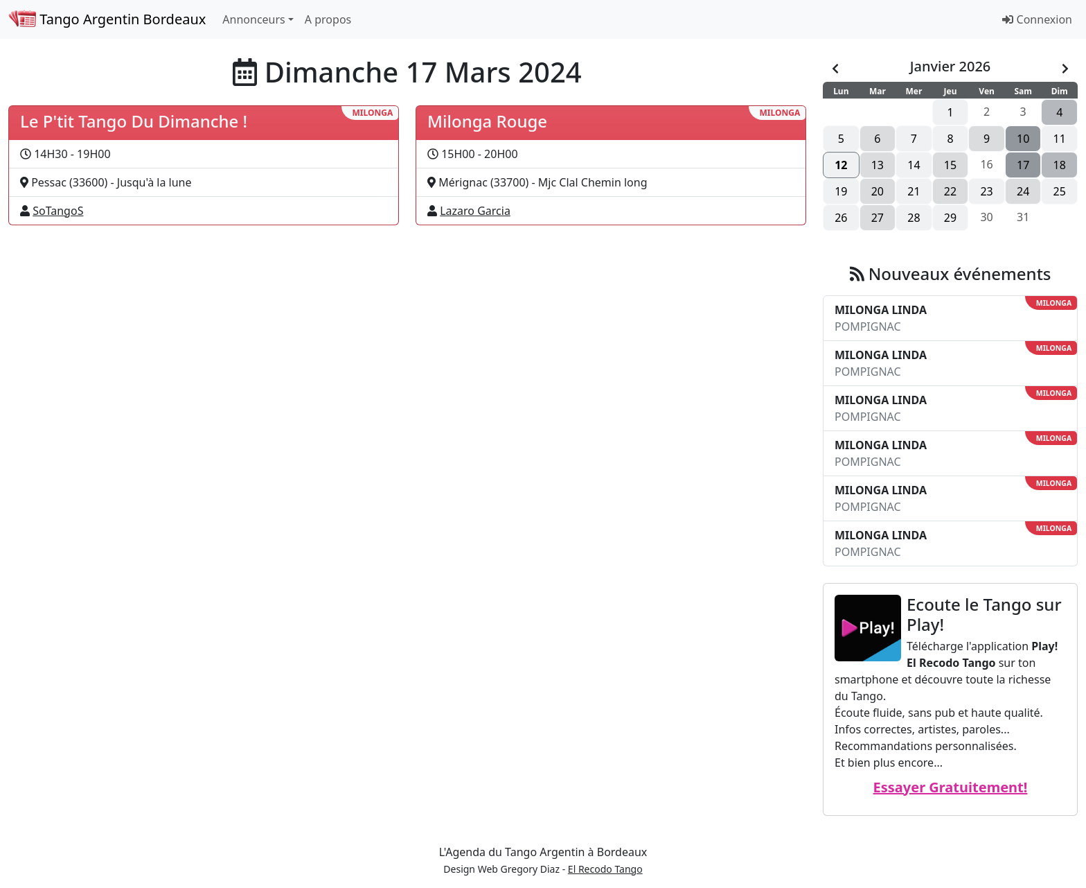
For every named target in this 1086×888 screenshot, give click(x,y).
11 (1059, 138)
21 (913, 191)
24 (1023, 191)
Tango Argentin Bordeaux (107, 19)
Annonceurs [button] (253, 19)
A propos (328, 19)
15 (950, 165)
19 (841, 191)
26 (841, 217)
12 (841, 165)
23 (986, 191)
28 (913, 217)
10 (1023, 138)
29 (950, 217)
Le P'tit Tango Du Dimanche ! (133, 121)
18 (1059, 165)
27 (877, 217)
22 (950, 191)
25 (1059, 191)
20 (877, 191)
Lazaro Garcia (475, 210)
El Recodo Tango (605, 869)
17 (1023, 165)
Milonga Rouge (487, 121)
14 (913, 165)
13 (877, 165)
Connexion (1037, 19)
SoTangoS (58, 210)
